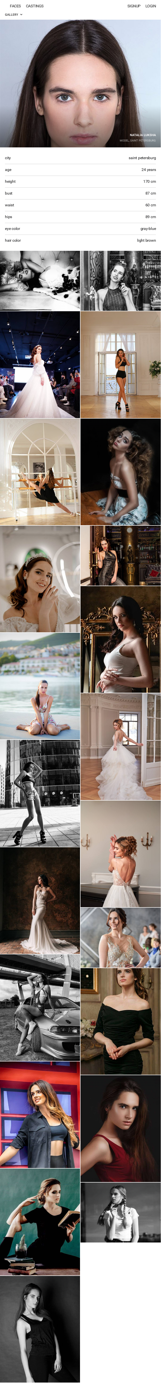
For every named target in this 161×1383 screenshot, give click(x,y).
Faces (15, 6)
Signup (134, 6)
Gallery (13, 15)
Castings (35, 6)
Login (150, 6)
